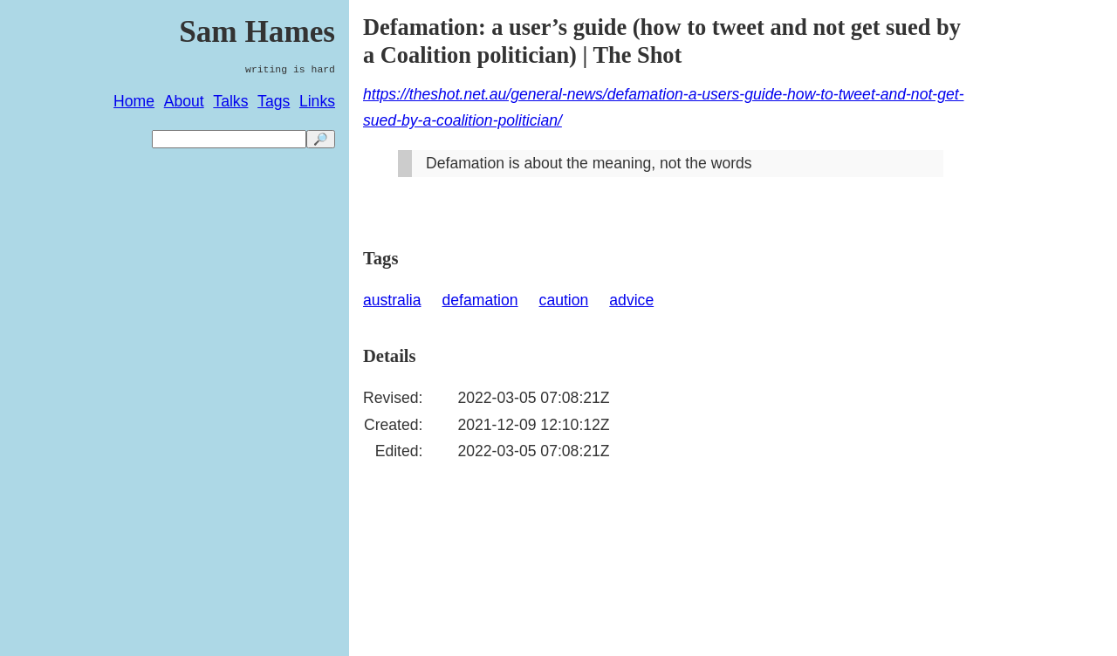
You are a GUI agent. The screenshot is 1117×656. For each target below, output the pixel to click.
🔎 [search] (320, 139)
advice (631, 300)
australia (392, 300)
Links (317, 101)
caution (564, 300)
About (184, 101)
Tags (273, 101)
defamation (480, 300)
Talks (230, 101)
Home (133, 101)
